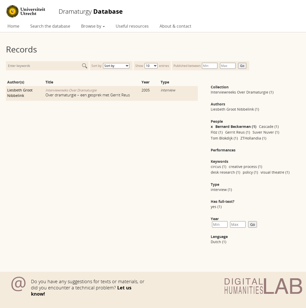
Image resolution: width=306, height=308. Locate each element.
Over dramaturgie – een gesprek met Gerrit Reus (87, 94)
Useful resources (132, 26)
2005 (146, 90)
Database (91, 11)
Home (13, 26)
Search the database (50, 26)
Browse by (93, 26)
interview (168, 90)
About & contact (175, 26)
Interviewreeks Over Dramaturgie (71, 90)
